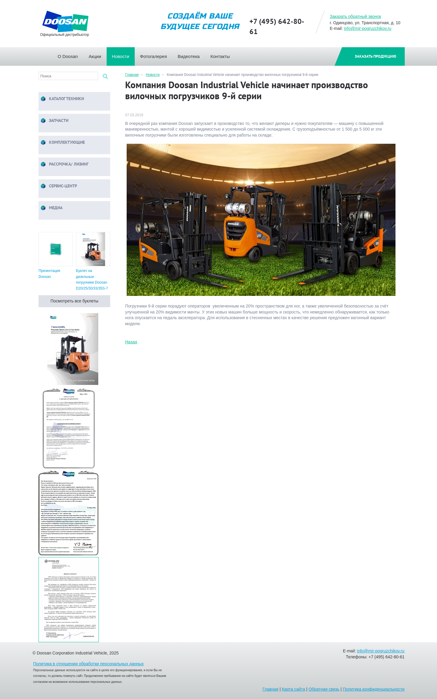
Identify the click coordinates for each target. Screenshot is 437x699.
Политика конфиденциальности (373, 689)
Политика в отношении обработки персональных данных (88, 663)
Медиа (51, 208)
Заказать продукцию (375, 56)
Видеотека (191, 54)
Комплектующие (62, 143)
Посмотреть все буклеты (74, 301)
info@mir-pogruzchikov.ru (367, 28)
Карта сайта (293, 689)
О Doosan (70, 54)
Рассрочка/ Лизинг (64, 164)
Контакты (222, 54)
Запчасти (54, 121)
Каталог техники (62, 99)
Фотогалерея (156, 54)
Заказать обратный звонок (355, 16)
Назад (131, 341)
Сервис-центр (58, 186)
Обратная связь (324, 689)
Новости (123, 54)
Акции (98, 54)
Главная (270, 689)
